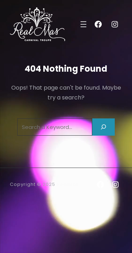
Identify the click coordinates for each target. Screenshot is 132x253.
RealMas (68, 184)
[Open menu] (83, 24)
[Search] (103, 127)
